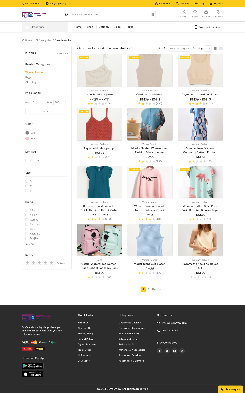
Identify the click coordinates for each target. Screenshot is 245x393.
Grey (33, 133)
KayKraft (35, 233)
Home (78, 27)
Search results (63, 40)
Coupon (104, 27)
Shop (90, 27)
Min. (27, 102)
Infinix (33, 210)
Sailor (33, 229)
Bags (28, 77)
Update (47, 111)
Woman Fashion (34, 72)
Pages (129, 27)
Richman (35, 224)
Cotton (34, 160)
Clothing (30, 82)
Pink (33, 138)
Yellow (33, 215)
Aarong (34, 219)
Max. (50, 102)
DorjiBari (34, 238)
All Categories (43, 40)
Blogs (117, 27)
